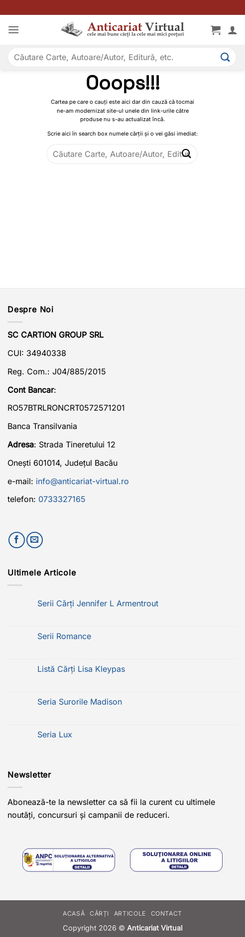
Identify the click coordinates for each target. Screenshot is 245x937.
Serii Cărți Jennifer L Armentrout (97, 603)
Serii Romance (64, 636)
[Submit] (226, 57)
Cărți (99, 913)
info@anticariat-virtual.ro (82, 481)
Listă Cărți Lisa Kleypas (81, 669)
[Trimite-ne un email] (34, 540)
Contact (166, 913)
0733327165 (62, 499)
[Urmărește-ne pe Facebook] (16, 540)
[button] (13, 29)
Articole (130, 913)
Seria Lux (54, 734)
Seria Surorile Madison (79, 702)
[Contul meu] (233, 30)
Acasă (74, 913)
